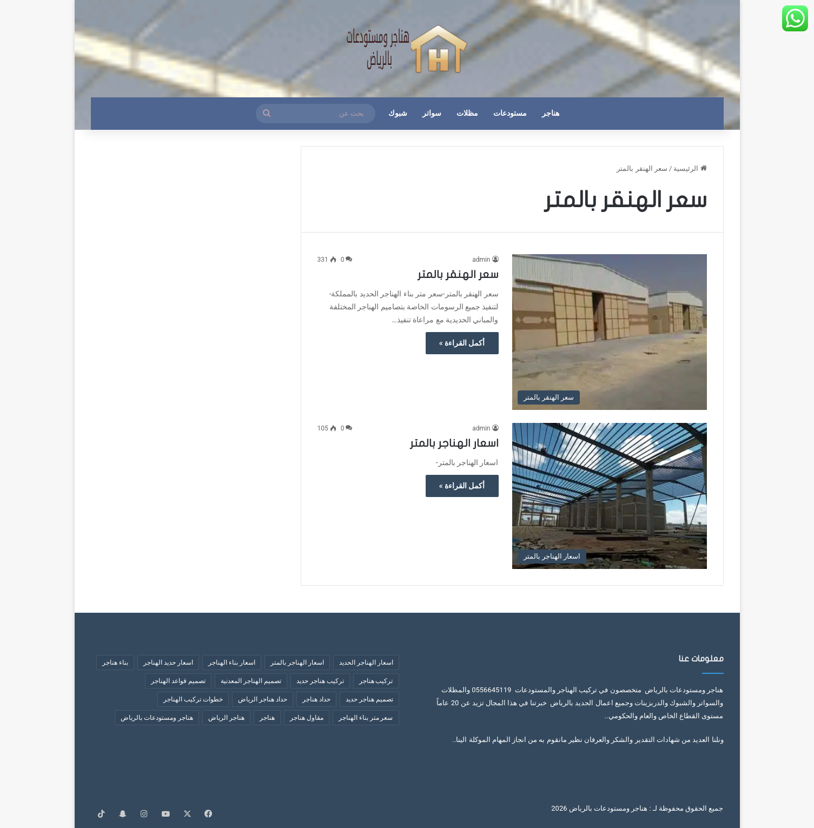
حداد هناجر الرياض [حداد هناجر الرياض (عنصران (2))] (262, 699)
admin (481, 259)
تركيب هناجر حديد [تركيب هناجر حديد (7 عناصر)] (320, 681)
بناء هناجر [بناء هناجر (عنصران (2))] (115, 662)
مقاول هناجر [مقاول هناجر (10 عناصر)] (306, 717)
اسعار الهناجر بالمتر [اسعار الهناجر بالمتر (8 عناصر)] (297, 662)
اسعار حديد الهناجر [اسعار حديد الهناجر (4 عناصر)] (168, 662)
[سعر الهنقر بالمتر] (609, 332)
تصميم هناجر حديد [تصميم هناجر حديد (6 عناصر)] (369, 699)
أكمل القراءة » (462, 343)
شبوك (397, 113)
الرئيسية (689, 168)
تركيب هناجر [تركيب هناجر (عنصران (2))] (376, 681)
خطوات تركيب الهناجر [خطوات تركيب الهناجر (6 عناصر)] (193, 699)
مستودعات (510, 113)
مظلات (467, 113)
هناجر (550, 113)
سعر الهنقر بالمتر (458, 274)
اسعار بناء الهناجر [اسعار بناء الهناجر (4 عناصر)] (231, 662)
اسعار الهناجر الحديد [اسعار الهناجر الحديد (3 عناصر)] (366, 662)
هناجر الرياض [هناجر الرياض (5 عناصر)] (226, 717)
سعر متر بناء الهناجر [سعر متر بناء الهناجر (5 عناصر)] (366, 717)
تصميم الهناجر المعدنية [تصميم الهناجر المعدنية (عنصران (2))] (251, 681)
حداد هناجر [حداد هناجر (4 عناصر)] (316, 699)
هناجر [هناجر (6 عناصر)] (267, 717)
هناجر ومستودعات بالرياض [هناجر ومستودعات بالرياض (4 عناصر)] (157, 717)
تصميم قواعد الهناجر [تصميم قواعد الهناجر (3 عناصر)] (178, 681)
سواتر (431, 113)
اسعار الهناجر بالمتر (454, 443)
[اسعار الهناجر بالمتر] (609, 496)
